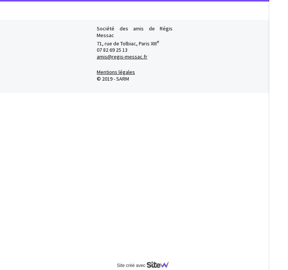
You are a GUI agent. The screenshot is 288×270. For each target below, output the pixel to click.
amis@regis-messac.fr (122, 56)
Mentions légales (116, 72)
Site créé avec (146, 265)
